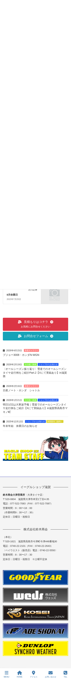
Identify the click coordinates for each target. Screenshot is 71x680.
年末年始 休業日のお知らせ (20, 425)
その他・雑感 (30, 364)
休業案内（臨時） (54, 421)
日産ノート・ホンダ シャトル (21, 390)
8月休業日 (12, 294)
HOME (19, 674)
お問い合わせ (50, 674)
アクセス (33, 674)
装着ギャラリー (31, 350)
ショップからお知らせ (48, 364)
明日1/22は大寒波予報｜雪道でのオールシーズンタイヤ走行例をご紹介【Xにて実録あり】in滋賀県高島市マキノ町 (35, 408)
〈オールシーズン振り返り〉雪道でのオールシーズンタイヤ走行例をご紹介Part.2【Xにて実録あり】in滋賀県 (35, 372)
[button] (35, 324)
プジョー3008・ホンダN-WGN (21, 354)
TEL (65, 674)
